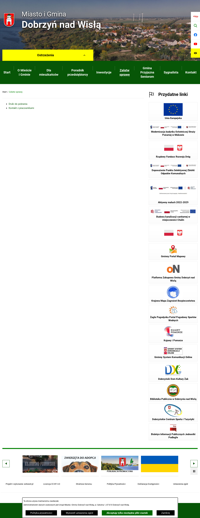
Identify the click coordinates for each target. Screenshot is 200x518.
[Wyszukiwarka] (195, 25)
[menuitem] (7, 72)
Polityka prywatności (41, 513)
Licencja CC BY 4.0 (51, 484)
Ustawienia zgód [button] (180, 484)
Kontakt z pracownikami (21, 108)
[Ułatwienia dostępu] (195, 53)
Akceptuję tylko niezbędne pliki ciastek (127, 513)
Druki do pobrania (18, 104)
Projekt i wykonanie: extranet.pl (19, 484)
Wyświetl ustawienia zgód (79, 513)
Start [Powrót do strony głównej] (4, 92)
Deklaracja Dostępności (148, 484)
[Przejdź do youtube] (195, 43)
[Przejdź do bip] (195, 16)
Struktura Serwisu (84, 484)
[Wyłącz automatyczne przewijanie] (194, 471)
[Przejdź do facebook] (195, 34)
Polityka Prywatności (116, 484)
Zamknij (165, 513)
